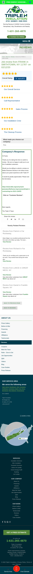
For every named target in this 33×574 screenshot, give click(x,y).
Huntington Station (14, 389)
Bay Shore (22, 389)
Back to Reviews (10, 308)
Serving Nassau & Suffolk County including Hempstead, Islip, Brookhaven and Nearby (16, 25)
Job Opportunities (6, 355)
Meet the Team (6, 349)
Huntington (23, 387)
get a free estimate (16, 532)
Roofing (16, 472)
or (16, 37)
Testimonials (5, 338)
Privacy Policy (22, 562)
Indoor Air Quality (16, 467)
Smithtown (5, 389)
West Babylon (12, 390)
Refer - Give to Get (7, 352)
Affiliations (4, 335)
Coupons (4, 346)
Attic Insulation (16, 463)
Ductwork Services (16, 465)
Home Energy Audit (16, 470)
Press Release (5, 370)
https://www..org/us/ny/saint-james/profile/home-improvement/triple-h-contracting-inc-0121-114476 (16, 189)
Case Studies (5, 367)
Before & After (5, 326)
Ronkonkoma (20, 390)
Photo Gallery (5, 323)
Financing (4, 329)
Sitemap (18, 564)
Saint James (5, 387)
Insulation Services (16, 461)
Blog (2, 364)
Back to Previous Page (12, 303)
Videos (3, 361)
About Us (5, 318)
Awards (3, 332)
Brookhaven (13, 387)
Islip (18, 387)
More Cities (26, 416)
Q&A (2, 358)
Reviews (4, 342)
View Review (7, 242)
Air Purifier (16, 474)
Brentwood (5, 390)
